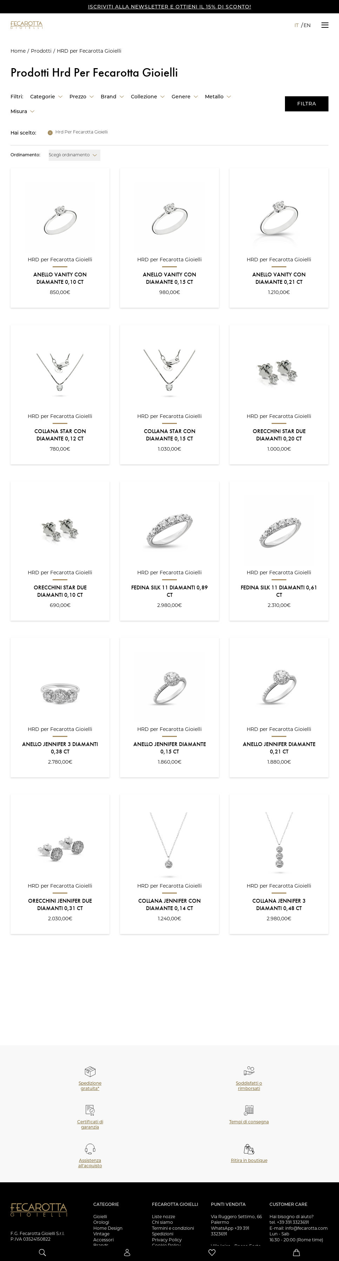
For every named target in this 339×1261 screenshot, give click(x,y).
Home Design (107, 1228)
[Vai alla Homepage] (39, 25)
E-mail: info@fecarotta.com (299, 1228)
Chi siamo (162, 1222)
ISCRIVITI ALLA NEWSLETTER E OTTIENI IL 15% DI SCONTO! (169, 7)
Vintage (101, 1233)
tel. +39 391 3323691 (289, 1222)
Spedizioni (162, 1233)
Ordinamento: (25, 155)
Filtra (306, 103)
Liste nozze (163, 1216)
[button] (324, 25)
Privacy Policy (167, 1239)
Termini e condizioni (173, 1228)
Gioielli (100, 1216)
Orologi (101, 1222)
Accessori (103, 1239)
